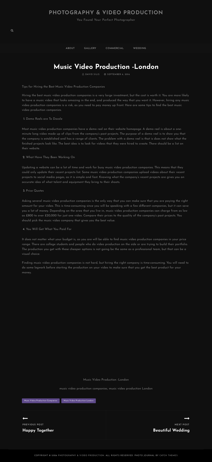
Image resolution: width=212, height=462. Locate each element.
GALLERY (90, 48)
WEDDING (139, 48)
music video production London (78, 400)
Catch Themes (169, 455)
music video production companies (40, 400)
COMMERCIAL (115, 48)
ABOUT (70, 48)
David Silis (92, 74)
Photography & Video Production (106, 13)
